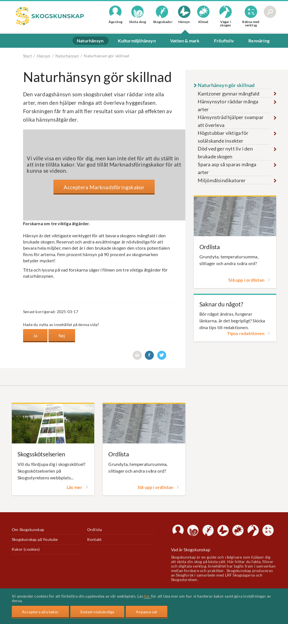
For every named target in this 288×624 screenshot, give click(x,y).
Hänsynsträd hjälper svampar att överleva (231, 121)
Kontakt (94, 539)
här (147, 596)
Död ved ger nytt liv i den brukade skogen (225, 152)
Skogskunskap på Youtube (35, 539)
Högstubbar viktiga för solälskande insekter (223, 137)
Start (27, 55)
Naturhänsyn (67, 55)
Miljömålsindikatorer (222, 180)
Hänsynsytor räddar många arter (228, 105)
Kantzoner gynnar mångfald (229, 93)
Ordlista (94, 529)
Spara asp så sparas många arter (227, 168)
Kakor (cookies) (26, 549)
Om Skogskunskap (28, 529)
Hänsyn (43, 55)
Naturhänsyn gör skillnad (226, 85)
